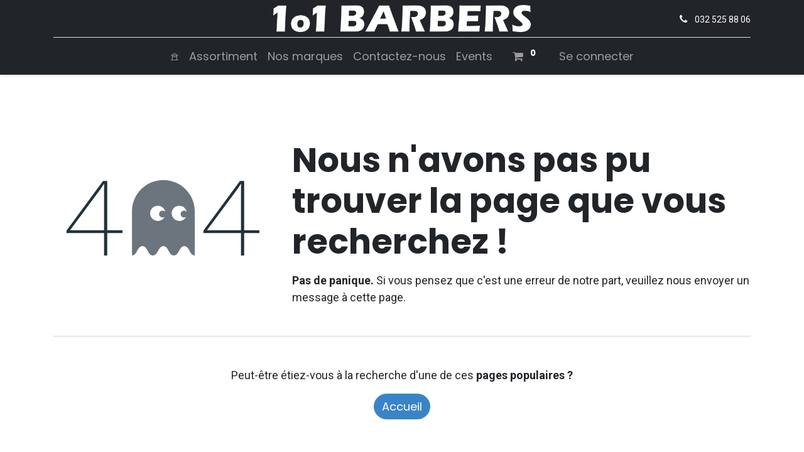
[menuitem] (174, 56)
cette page (376, 297)
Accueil (402, 406)
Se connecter (596, 56)
